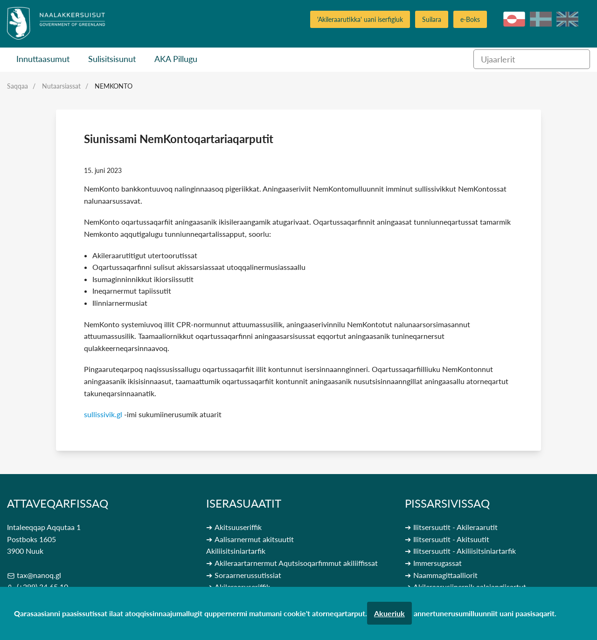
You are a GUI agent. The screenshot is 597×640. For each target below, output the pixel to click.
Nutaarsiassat (61, 86)
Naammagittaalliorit (445, 575)
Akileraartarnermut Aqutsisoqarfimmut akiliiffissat (296, 562)
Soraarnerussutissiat (248, 575)
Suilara (431, 19)
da (541, 19)
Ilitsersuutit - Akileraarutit (455, 527)
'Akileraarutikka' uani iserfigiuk (360, 19)
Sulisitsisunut (112, 59)
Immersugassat (437, 562)
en (567, 19)
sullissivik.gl (103, 414)
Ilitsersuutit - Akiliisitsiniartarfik (464, 550)
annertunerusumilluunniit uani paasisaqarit (484, 613)
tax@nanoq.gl (39, 575)
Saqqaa (17, 86)
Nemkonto (113, 86)
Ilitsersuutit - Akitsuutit (451, 539)
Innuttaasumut (42, 59)
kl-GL (514, 19)
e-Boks (470, 19)
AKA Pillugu (175, 59)
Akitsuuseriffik (238, 527)
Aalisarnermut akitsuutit (254, 539)
